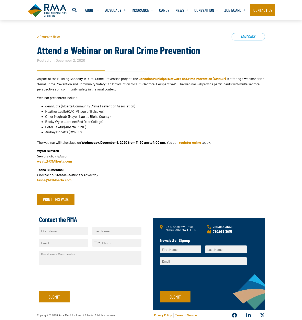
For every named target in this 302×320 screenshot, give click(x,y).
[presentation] (70, 284)
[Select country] (96, 243)
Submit (54, 296)
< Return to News (48, 36)
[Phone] (117, 243)
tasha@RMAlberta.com (54, 180)
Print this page (56, 199)
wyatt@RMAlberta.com (54, 161)
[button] (74, 10)
